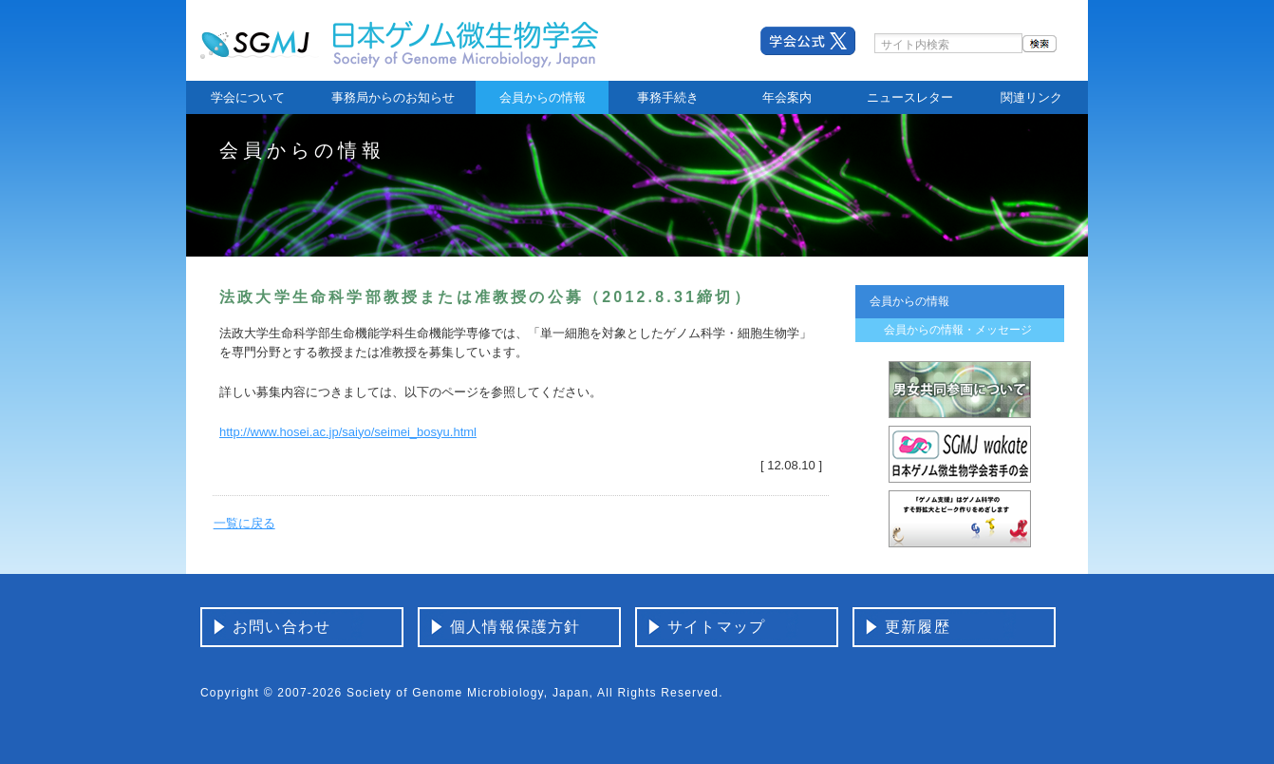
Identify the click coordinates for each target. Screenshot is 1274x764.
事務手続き (668, 97)
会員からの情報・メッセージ (958, 329)
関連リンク (1031, 97)
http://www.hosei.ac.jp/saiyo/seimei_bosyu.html (348, 432)
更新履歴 (917, 627)
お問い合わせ (281, 627)
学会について (248, 97)
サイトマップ (716, 627)
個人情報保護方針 (515, 627)
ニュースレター (910, 97)
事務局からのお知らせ (393, 97)
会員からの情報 (542, 97)
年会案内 (787, 97)
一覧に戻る (244, 523)
